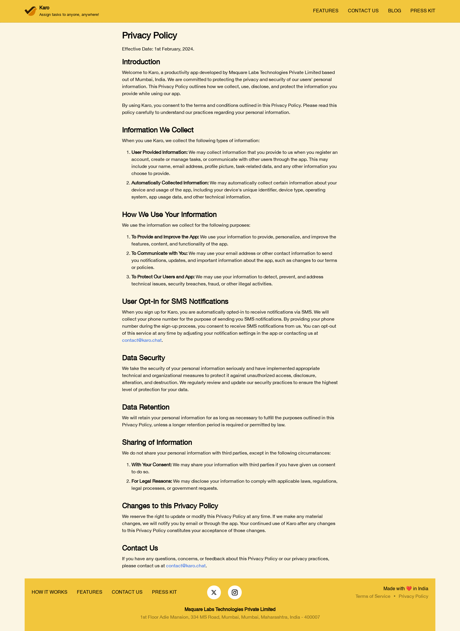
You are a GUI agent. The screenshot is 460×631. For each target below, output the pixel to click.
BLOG (394, 11)
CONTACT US (363, 11)
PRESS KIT (422, 11)
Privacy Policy (413, 596)
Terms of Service (373, 596)
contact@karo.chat (142, 340)
